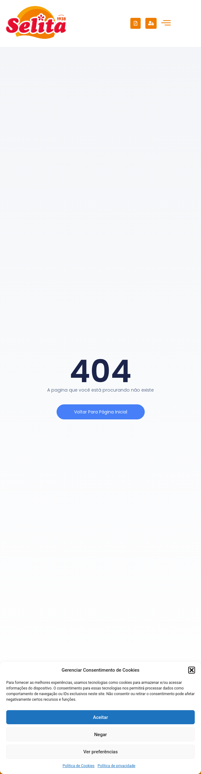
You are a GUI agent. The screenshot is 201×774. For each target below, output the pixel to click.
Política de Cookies (78, 766)
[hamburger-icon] (166, 23)
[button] (191, 670)
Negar (100, 734)
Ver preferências (100, 752)
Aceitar (100, 717)
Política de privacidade (116, 766)
